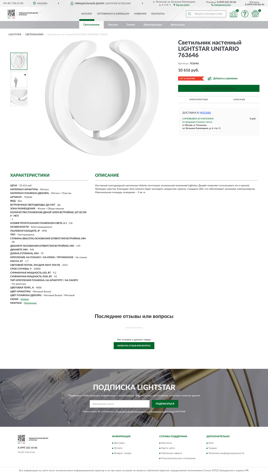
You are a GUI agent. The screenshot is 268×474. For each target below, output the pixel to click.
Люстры (113, 24)
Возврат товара (122, 453)
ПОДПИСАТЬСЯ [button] (165, 404)
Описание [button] (239, 100)
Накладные (30, 303)
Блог (211, 443)
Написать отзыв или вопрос (134, 346)
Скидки (213, 448)
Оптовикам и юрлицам (113, 14)
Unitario (25, 299)
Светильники (91, 24)
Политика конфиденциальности (226, 453)
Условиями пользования (162, 412)
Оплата (118, 448)
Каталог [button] (86, 14)
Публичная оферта (171, 453)
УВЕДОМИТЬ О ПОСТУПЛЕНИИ (219, 88)
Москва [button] (205, 113)
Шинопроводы (153, 24)
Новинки (140, 14)
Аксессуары (178, 24)
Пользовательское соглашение (178, 458)
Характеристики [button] (198, 100)
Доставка (119, 443)
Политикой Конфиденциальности (132, 412)
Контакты (158, 14)
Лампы (130, 24)
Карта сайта (168, 448)
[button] (221, 5)
